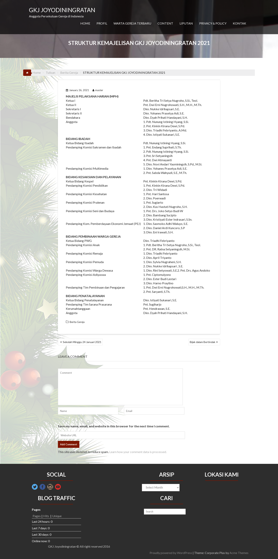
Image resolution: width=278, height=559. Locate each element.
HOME (85, 23)
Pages (37, 516)
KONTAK (239, 23)
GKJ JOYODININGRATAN (62, 9)
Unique (57, 516)
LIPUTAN (186, 23)
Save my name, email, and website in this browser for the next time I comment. (114, 426)
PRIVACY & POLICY (212, 23)
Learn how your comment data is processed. (138, 452)
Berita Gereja (77, 322)
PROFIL (102, 23)
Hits (46, 516)
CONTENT (165, 23)
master (97, 90)
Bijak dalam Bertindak (202, 342)
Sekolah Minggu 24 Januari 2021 (82, 342)
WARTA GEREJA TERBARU (132, 23)
